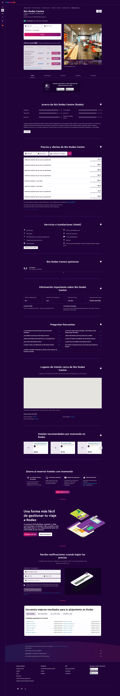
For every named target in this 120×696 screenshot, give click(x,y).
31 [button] (35, 58)
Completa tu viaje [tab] (67, 611)
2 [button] (57, 40)
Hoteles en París (30, 619)
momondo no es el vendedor (63, 648)
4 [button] (77, 40)
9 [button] (57, 44)
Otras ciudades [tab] (30, 611)
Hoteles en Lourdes (68, 628)
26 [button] (42, 55)
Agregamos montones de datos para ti (63, 651)
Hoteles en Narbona (31, 630)
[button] (2, 2)
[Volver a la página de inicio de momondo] (10, 2)
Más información (71, 200)
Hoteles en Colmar (67, 619)
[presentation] (70, 89)
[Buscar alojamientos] (3, 10)
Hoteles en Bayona (30, 625)
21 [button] (50, 51)
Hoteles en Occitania (56, 7)
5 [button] (42, 44)
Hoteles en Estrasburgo (68, 621)
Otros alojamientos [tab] (42, 611)
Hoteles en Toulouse (31, 623)
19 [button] (42, 51)
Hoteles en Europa (36, 7)
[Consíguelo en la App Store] (94, 670)
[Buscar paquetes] (3, 16)
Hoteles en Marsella (67, 625)
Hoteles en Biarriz (67, 630)
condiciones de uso (48, 590)
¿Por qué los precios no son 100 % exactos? (63, 654)
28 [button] (50, 55)
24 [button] (35, 55)
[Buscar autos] (3, 13)
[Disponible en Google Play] (60, 89)
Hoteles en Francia (46, 7)
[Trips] (3, 21)
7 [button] (62, 44)
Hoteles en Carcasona (68, 623)
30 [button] (57, 55)
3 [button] (35, 44)
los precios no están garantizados (60, 644)
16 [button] (57, 47)
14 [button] (50, 47)
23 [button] (57, 51)
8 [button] (53, 44)
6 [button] (46, 44)
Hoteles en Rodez (66, 7)
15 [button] (53, 47)
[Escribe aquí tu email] (44, 578)
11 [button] (39, 47)
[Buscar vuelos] (3, 7)
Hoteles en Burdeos (31, 621)
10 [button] (35, 47)
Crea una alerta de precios (89, 481)
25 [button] (39, 55)
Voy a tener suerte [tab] (55, 611)
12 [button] (42, 47)
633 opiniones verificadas (40, 21)
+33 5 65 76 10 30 (28, 18)
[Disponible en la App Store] (70, 89)
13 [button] (46, 47)
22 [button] (53, 51)
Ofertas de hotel (27, 7)
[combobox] (44, 570)
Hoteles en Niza (29, 628)
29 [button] (53, 55)
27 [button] (46, 55)
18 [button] (39, 51)
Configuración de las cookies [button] (31, 207)
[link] (62, 489)
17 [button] (35, 51)
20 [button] (46, 51)
